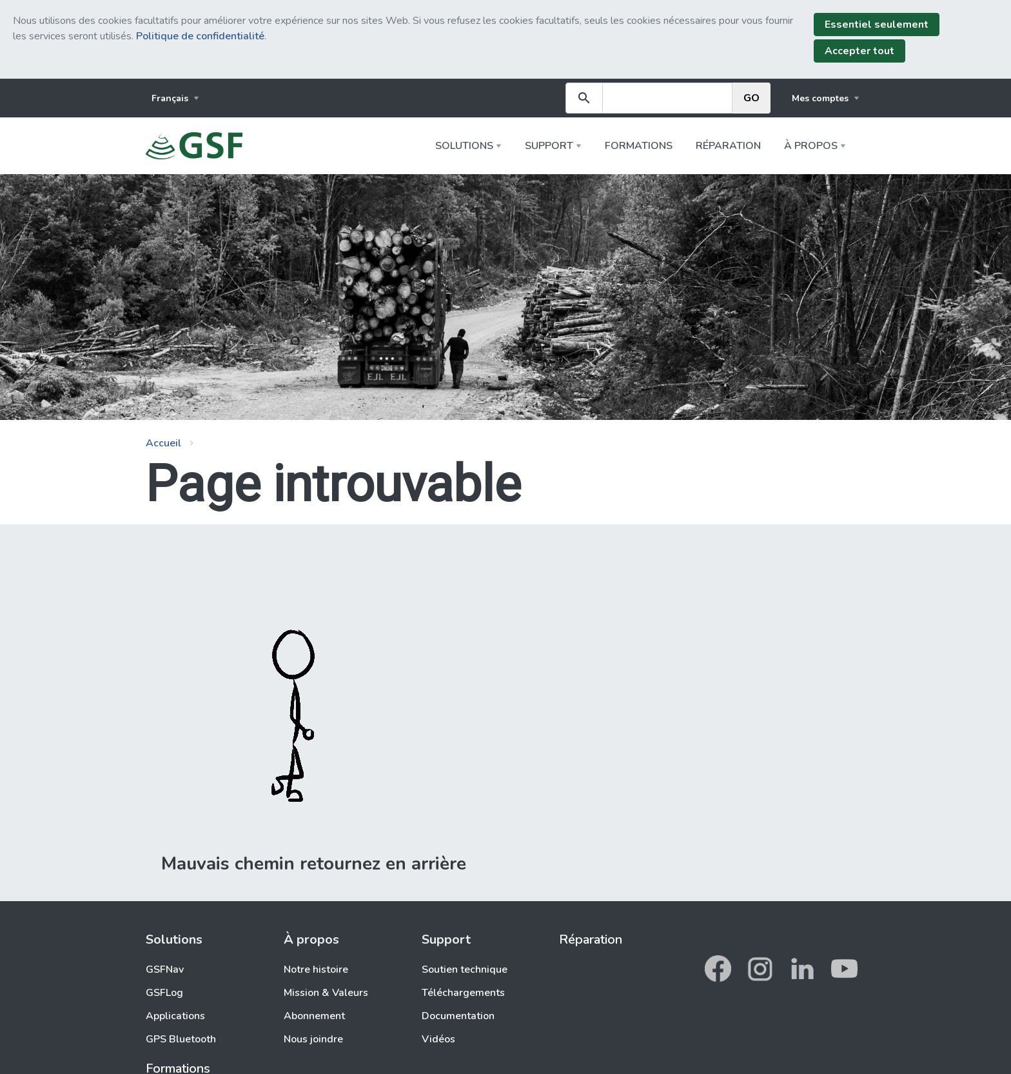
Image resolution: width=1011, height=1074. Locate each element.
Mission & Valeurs (326, 993)
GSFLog (164, 993)
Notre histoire (316, 969)
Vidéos (438, 1039)
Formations (638, 146)
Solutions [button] (464, 146)
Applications (175, 1016)
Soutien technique (464, 969)
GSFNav (165, 969)
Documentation (458, 1016)
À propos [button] (811, 146)
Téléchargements (463, 993)
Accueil (163, 443)
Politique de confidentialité (200, 36)
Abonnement (314, 1016)
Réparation (728, 146)
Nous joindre (313, 1039)
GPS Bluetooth (181, 1039)
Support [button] (549, 146)
